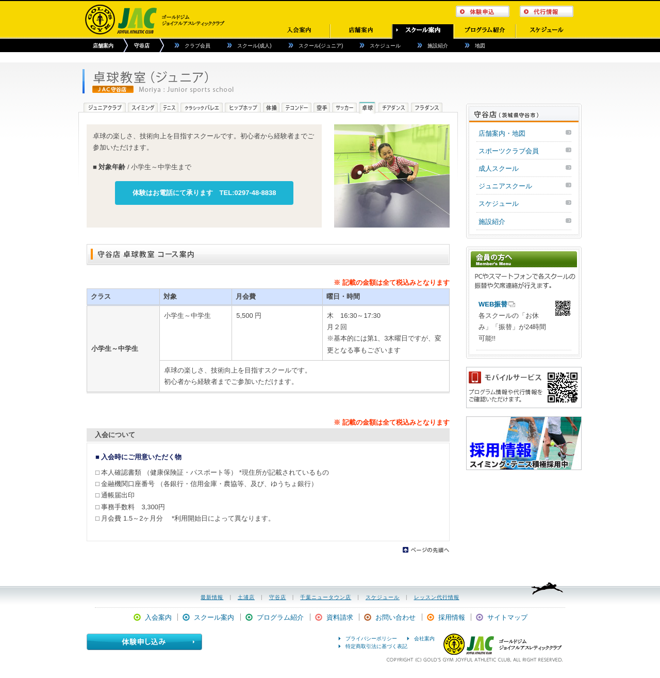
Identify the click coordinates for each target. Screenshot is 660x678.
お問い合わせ (395, 617)
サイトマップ (507, 617)
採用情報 (451, 617)
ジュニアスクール (505, 186)
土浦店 (246, 597)
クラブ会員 (197, 46)
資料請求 (339, 617)
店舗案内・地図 (501, 133)
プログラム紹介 (280, 617)
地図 (480, 46)
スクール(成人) (254, 46)
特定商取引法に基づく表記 (376, 646)
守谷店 (142, 46)
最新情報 (212, 597)
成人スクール (498, 168)
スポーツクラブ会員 (508, 151)
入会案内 (158, 617)
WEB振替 (492, 304)
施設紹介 (437, 46)
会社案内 (424, 638)
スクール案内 (214, 617)
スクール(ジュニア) (321, 46)
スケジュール (385, 46)
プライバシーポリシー (371, 638)
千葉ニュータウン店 (325, 597)
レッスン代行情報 (436, 597)
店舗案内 (103, 46)
